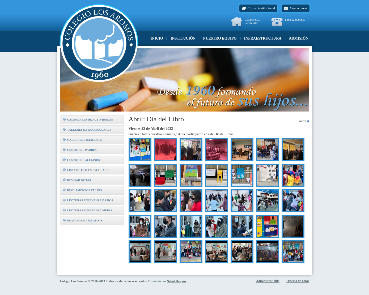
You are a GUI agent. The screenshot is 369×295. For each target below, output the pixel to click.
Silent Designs (176, 281)
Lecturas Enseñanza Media (88, 210)
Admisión (298, 38)
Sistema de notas (297, 281)
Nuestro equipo (219, 38)
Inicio (157, 38)
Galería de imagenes (82, 139)
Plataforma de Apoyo (83, 220)
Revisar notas (77, 180)
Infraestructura (263, 38)
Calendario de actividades (88, 119)
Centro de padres (80, 149)
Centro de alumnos (81, 159)
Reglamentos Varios (82, 190)
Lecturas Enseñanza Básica (88, 200)
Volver (304, 120)
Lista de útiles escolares (86, 170)
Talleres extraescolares (87, 129)
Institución (183, 38)
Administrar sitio (267, 281)
